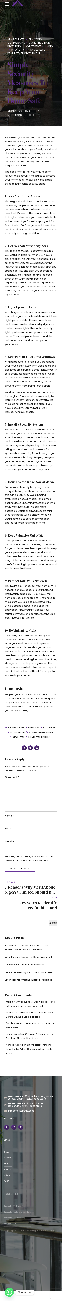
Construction (39, 42)
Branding (35, 39)
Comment (12, 782)
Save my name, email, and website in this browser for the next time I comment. (29, 866)
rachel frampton (15, 1044)
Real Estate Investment (23, 53)
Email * (9, 835)
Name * (9, 822)
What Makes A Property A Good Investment (30, 966)
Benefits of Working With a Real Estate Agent (31, 982)
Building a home (23, 728)
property (18, 49)
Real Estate (37, 49)
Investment (33, 46)
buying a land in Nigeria (23, 737)
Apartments (16, 39)
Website (9, 849)
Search (53, 931)
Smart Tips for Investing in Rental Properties (30, 989)
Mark (9, 1011)
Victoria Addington (16, 1054)
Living (49, 46)
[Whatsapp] (9, 1292)
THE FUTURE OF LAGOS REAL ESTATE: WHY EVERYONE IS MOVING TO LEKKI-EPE (28, 956)
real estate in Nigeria (31, 742)
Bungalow (42, 728)
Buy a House (22, 733)
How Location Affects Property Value (26, 974)
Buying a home (39, 733)
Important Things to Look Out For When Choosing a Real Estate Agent (30, 1059)
